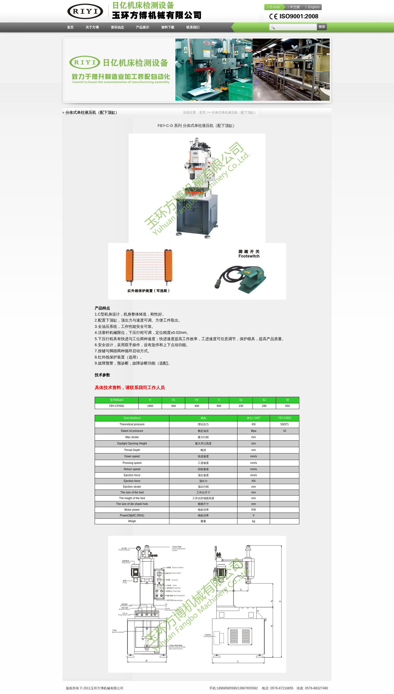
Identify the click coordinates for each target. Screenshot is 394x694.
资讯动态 (117, 27)
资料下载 (167, 27)
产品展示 (142, 27)
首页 (70, 27)
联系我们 (192, 27)
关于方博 (92, 27)
